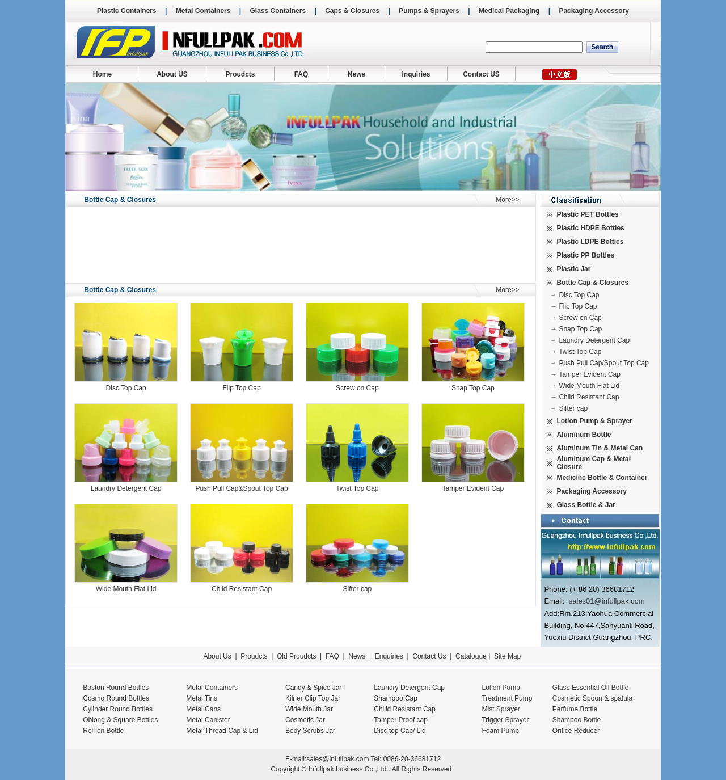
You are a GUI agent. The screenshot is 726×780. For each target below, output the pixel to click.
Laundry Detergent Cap (126, 488)
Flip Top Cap (241, 388)
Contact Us (429, 656)
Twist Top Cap (357, 488)
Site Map (507, 656)
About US (172, 74)
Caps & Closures (352, 11)
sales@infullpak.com (337, 759)
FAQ (301, 74)
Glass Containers (278, 11)
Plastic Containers (127, 11)
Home (102, 74)
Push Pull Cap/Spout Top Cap (604, 363)
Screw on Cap (357, 388)
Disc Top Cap (126, 388)
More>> (507, 200)
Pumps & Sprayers (429, 11)
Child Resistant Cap (242, 589)
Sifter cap (357, 589)
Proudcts (240, 74)
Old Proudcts (296, 656)
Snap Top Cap (473, 388)
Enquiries (388, 656)
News (356, 74)
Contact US (481, 74)
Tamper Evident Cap (473, 488)
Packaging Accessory (594, 11)
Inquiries (416, 74)
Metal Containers (203, 11)
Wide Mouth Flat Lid (126, 589)
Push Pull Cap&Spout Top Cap (241, 488)
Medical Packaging (509, 11)
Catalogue (471, 656)
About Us (217, 656)
